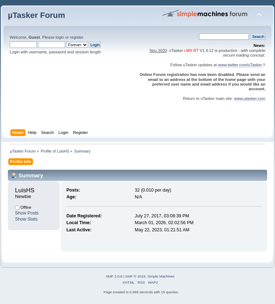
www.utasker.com (249, 98)
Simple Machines (160, 276)
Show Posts (27, 213)
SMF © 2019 (135, 276)
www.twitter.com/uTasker (240, 65)
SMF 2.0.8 (114, 276)
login (60, 37)
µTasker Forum (36, 15)
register (76, 37)
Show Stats (26, 219)
